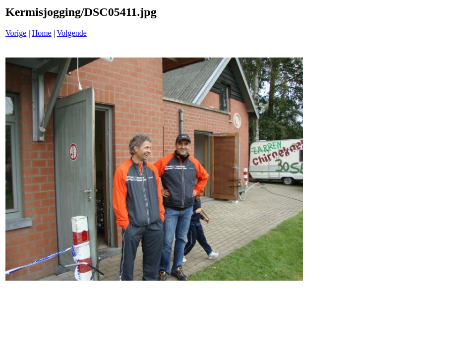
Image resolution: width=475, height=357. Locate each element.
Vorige (15, 33)
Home (42, 33)
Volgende (72, 33)
